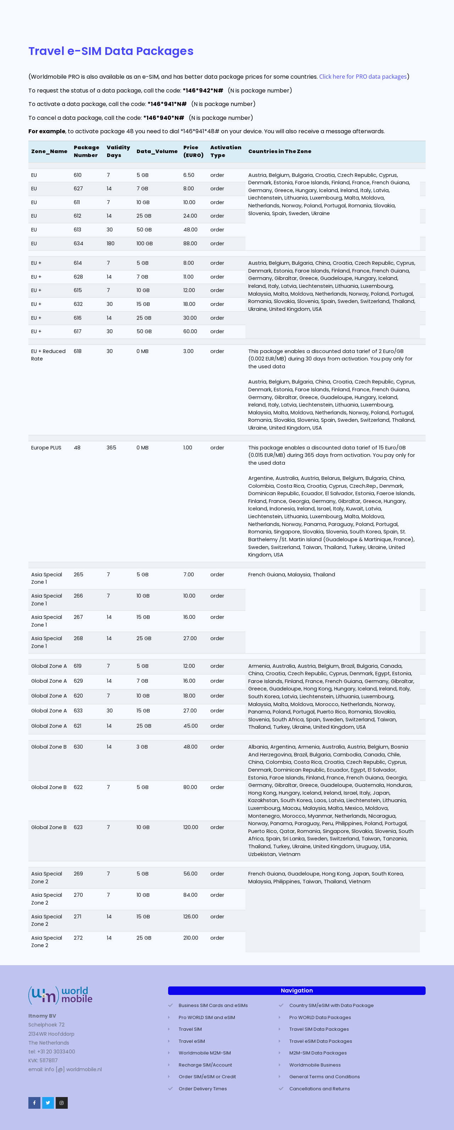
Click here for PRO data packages (363, 76)
